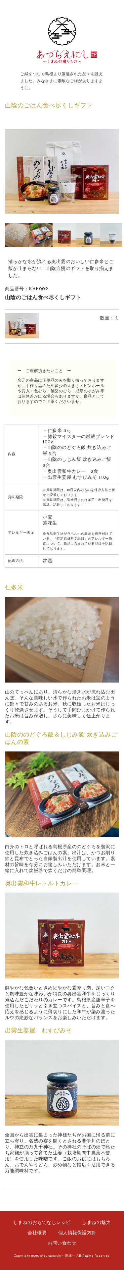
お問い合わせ (62, 1243)
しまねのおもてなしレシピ (42, 1222)
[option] (62, 171)
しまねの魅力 (96, 1222)
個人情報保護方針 (77, 1233)
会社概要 (37, 1233)
